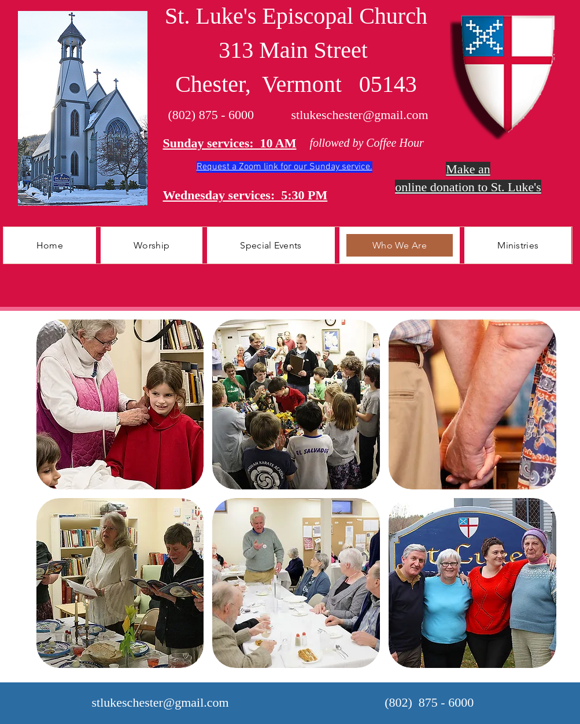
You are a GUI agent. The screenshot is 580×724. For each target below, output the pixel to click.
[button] (151, 245)
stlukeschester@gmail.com (359, 114)
